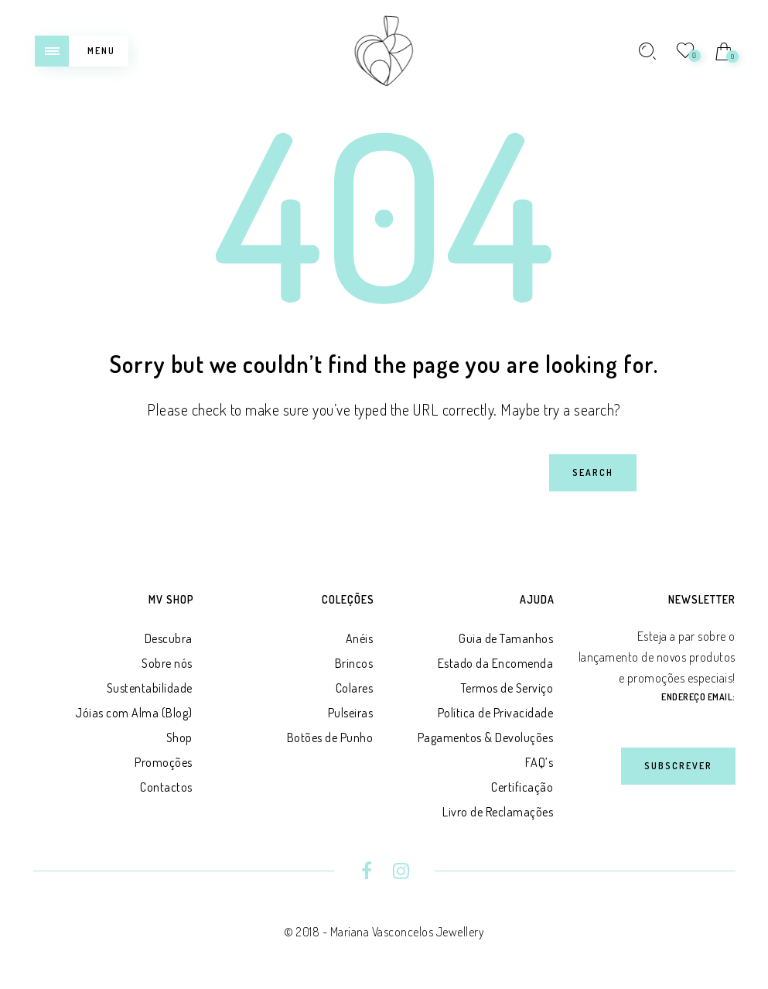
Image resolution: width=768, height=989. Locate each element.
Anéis (360, 638)
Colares (355, 688)
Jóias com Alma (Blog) (134, 712)
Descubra (169, 638)
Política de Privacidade (496, 712)
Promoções (164, 762)
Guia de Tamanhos (506, 638)
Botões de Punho (330, 737)
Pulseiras (351, 712)
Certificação (522, 787)
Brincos (354, 663)
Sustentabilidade (150, 688)
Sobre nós (167, 663)
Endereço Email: (698, 697)
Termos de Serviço (507, 688)
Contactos (166, 787)
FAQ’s (539, 762)
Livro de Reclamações (497, 812)
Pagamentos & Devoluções (486, 737)
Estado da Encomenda (496, 663)
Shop (179, 737)
